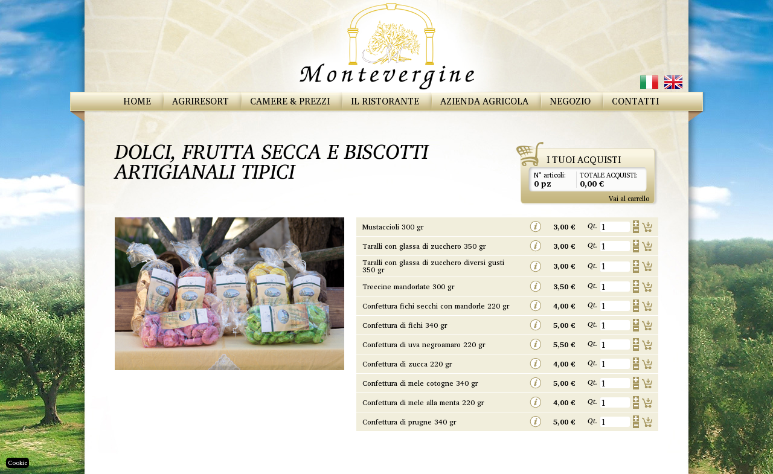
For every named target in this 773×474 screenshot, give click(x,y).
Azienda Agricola (484, 101)
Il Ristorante (385, 101)
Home (137, 101)
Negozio (570, 101)
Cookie (17, 462)
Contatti (635, 101)
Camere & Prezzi (290, 101)
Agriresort (200, 101)
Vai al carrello (629, 198)
